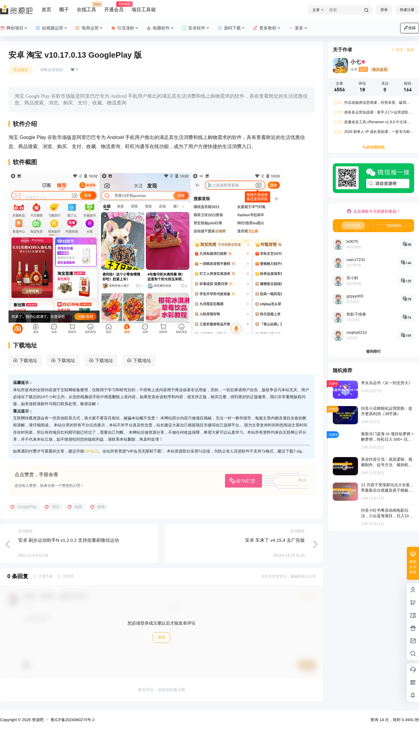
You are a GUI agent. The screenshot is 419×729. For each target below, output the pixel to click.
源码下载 (231, 28)
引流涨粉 (125, 28)
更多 (298, 28)
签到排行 (373, 351)
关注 (397, 50)
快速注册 (407, 10)
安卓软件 (196, 28)
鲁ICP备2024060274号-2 (73, 719)
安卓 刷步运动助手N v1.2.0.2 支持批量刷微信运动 (68, 540)
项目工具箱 (143, 9)
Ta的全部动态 (373, 147)
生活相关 (20, 70)
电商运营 (89, 28)
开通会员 (114, 7)
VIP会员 (91, 451)
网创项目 (14, 28)
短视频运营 (52, 28)
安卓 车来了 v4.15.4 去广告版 (275, 540)
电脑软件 (160, 28)
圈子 (64, 9)
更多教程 (267, 28)
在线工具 (86, 7)
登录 (384, 10)
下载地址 (28, 360)
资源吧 (37, 719)
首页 (46, 9)
